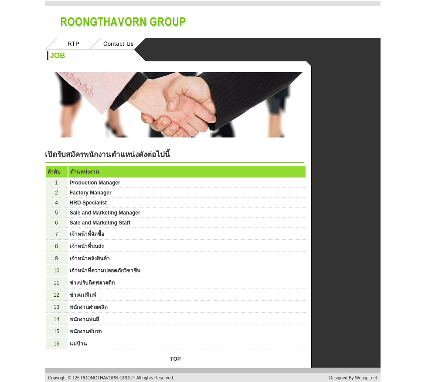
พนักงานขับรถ (86, 331)
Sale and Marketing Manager (105, 213)
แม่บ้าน (78, 344)
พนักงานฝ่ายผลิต (89, 307)
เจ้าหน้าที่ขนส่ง (87, 246)
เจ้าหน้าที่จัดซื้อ (87, 234)
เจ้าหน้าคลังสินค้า (90, 258)
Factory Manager (91, 193)
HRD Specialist (88, 203)
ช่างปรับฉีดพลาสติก (92, 283)
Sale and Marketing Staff (100, 223)
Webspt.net (366, 377)
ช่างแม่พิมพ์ (83, 295)
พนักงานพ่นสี (84, 319)
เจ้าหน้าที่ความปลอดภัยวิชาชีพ (105, 271)
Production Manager (95, 183)
